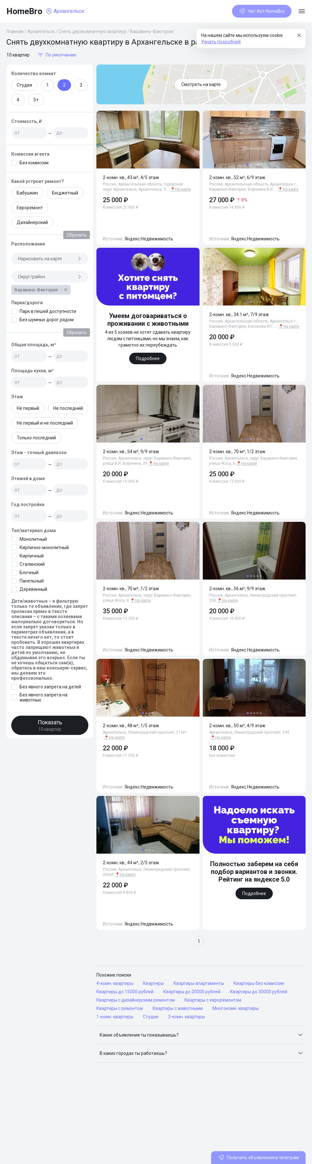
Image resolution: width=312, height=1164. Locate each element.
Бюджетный (65, 192)
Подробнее (148, 358)
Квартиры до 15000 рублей (125, 991)
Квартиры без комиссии (259, 983)
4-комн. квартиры (114, 983)
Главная (14, 31)
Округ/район (50, 276)
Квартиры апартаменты (199, 983)
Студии (150, 1016)
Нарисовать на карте (50, 258)
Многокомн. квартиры (235, 1008)
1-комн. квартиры (114, 1016)
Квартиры (153, 983)
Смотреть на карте (201, 84)
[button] (201, 1035)
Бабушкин (27, 192)
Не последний (68, 408)
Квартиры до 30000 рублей (258, 991)
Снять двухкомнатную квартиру (92, 31)
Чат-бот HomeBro (262, 11)
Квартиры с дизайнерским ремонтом (135, 1000)
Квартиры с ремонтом (119, 1008)
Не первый (28, 408)
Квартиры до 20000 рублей (191, 991)
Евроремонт (30, 207)
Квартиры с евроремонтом (212, 1000)
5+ (36, 99)
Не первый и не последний (45, 423)
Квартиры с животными (178, 1008)
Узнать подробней (221, 41)
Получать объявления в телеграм (258, 1157)
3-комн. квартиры (186, 1016)
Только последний (36, 437)
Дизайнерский (32, 222)
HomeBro (24, 11)
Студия (24, 85)
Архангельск (41, 31)
